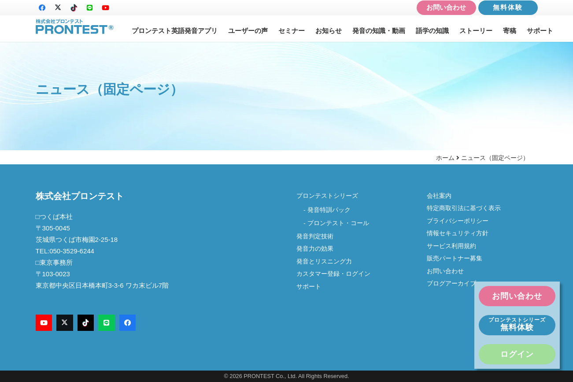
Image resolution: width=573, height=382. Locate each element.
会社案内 (442, 196)
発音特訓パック (329, 210)
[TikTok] (74, 8)
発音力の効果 (314, 248)
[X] (58, 8)
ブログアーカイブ (451, 283)
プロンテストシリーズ (327, 196)
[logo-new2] (75, 26)
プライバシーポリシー (457, 221)
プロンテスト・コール (338, 223)
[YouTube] (105, 8)
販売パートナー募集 (454, 258)
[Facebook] (42, 8)
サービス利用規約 (451, 246)
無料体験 (508, 7)
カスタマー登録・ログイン (333, 274)
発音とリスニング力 (324, 261)
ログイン (517, 354)
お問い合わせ (446, 7)
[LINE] (89, 8)
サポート (308, 286)
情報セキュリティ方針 (457, 233)
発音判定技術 (314, 236)
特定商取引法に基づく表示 (464, 208)
